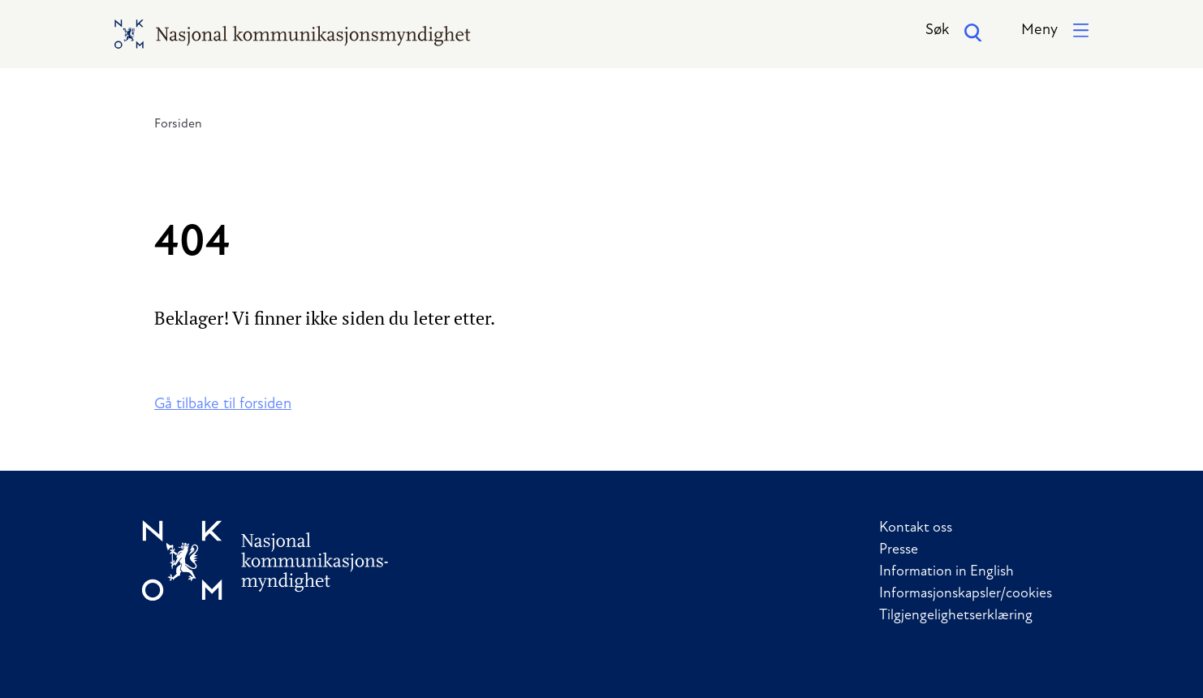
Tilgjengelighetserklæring (956, 615)
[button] (1055, 31)
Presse (898, 550)
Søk (954, 32)
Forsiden (178, 124)
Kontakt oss (915, 528)
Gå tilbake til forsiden (222, 404)
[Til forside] (265, 560)
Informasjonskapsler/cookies (965, 593)
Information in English (946, 572)
